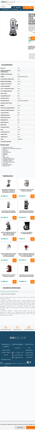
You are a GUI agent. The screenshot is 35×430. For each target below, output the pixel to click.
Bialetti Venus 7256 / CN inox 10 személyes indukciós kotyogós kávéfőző (8, 255)
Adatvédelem (29, 350)
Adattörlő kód (29, 352)
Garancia (6, 354)
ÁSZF (29, 347)
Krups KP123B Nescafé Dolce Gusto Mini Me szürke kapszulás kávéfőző (8, 233)
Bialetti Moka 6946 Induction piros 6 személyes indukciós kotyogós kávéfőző (26, 255)
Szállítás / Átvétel (6, 352)
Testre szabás (20, 427)
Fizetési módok (6, 350)
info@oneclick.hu (18, 357)
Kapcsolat (17, 347)
